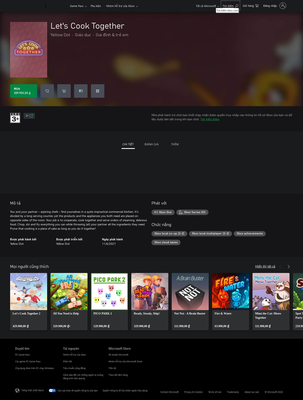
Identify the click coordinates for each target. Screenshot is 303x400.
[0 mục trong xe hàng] (251, 5)
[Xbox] (57, 6)
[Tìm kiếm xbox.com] (230, 5)
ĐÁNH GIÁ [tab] (151, 144)
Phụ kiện (96, 6)
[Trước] (280, 267)
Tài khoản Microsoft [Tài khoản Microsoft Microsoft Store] (118, 354)
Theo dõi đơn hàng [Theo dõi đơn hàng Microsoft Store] (118, 374)
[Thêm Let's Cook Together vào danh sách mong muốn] (47, 91)
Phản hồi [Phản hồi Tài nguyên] (67, 361)
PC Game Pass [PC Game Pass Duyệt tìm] (22, 354)
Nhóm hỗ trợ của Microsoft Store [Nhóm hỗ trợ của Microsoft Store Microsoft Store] (125, 361)
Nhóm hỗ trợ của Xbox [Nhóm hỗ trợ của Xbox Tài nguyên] (74, 354)
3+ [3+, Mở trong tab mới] (29, 116)
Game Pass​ (77, 6)
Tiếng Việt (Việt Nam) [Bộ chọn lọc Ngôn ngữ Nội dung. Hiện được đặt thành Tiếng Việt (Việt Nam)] (32, 390)
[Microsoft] (29, 6)
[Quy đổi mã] (97, 91)
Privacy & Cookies (193, 392)
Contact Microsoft (169, 392)
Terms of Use (214, 392)
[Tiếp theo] (288, 267)
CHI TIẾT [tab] (128, 144)
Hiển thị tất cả (265, 266)
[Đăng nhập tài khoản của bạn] (274, 6)
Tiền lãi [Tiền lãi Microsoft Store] (112, 368)
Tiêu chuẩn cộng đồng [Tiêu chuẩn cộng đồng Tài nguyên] (74, 368)
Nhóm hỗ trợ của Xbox (120, 6)
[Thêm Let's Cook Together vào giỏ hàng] (64, 91)
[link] (28, 301)
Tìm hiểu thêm (210, 119)
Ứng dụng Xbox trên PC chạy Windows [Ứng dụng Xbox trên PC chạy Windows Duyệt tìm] (34, 368)
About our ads (252, 392)
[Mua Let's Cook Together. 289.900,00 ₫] (23, 91)
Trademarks (233, 392)
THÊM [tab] (175, 144)
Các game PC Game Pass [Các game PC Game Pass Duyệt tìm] (28, 361)
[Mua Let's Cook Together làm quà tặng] (81, 91)
